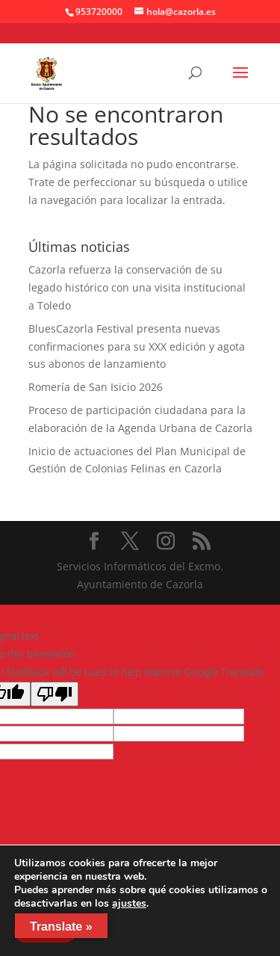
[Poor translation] (54, 694)
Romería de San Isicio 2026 (95, 387)
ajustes (129, 903)
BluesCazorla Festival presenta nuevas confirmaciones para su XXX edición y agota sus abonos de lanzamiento (136, 346)
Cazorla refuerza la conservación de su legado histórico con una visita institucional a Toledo (137, 287)
